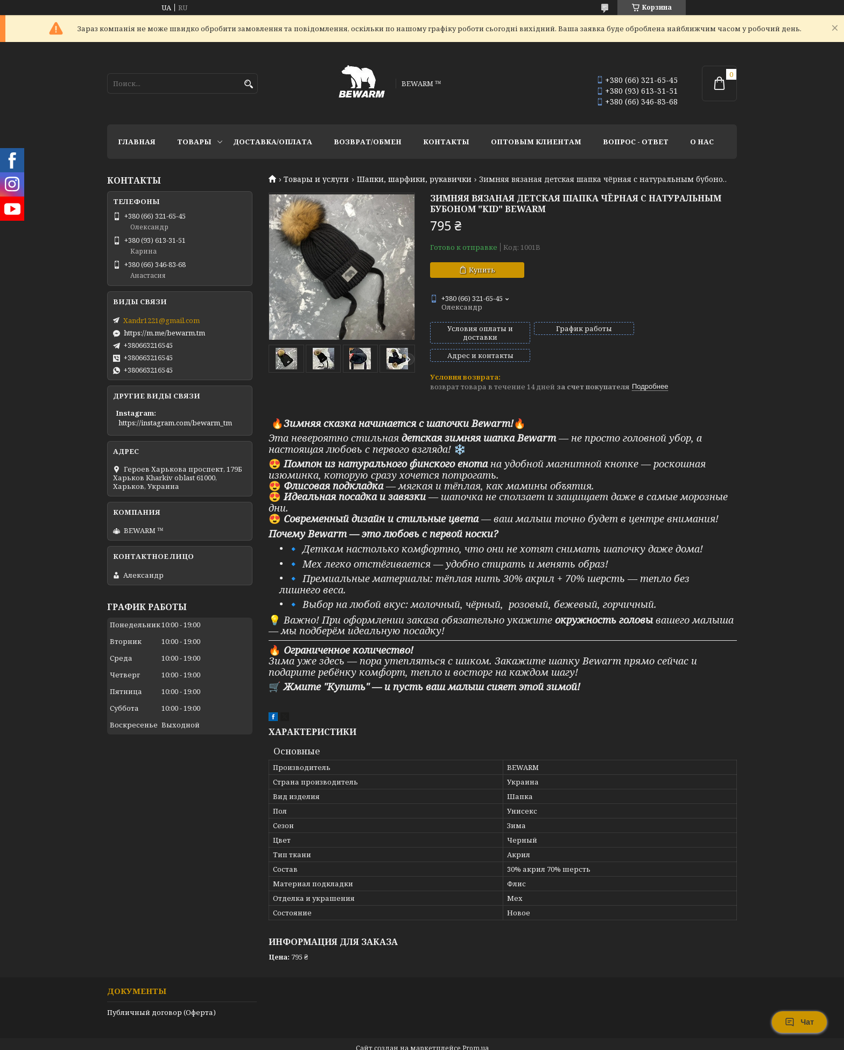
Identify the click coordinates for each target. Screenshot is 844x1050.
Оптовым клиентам (536, 141)
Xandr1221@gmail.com (161, 320)
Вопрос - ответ (636, 141)
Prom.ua (475, 1029)
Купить (482, 270)
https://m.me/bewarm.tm (164, 333)
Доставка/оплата (272, 141)
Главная (137, 141)
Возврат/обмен (368, 141)
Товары (194, 141)
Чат (799, 1022)
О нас (702, 141)
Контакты (446, 141)
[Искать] (248, 84)
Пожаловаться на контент (382, 1039)
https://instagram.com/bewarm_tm (175, 422)
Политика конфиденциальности (493, 1039)
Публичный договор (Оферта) (161, 994)
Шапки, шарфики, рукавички (414, 179)
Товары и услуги (316, 179)
